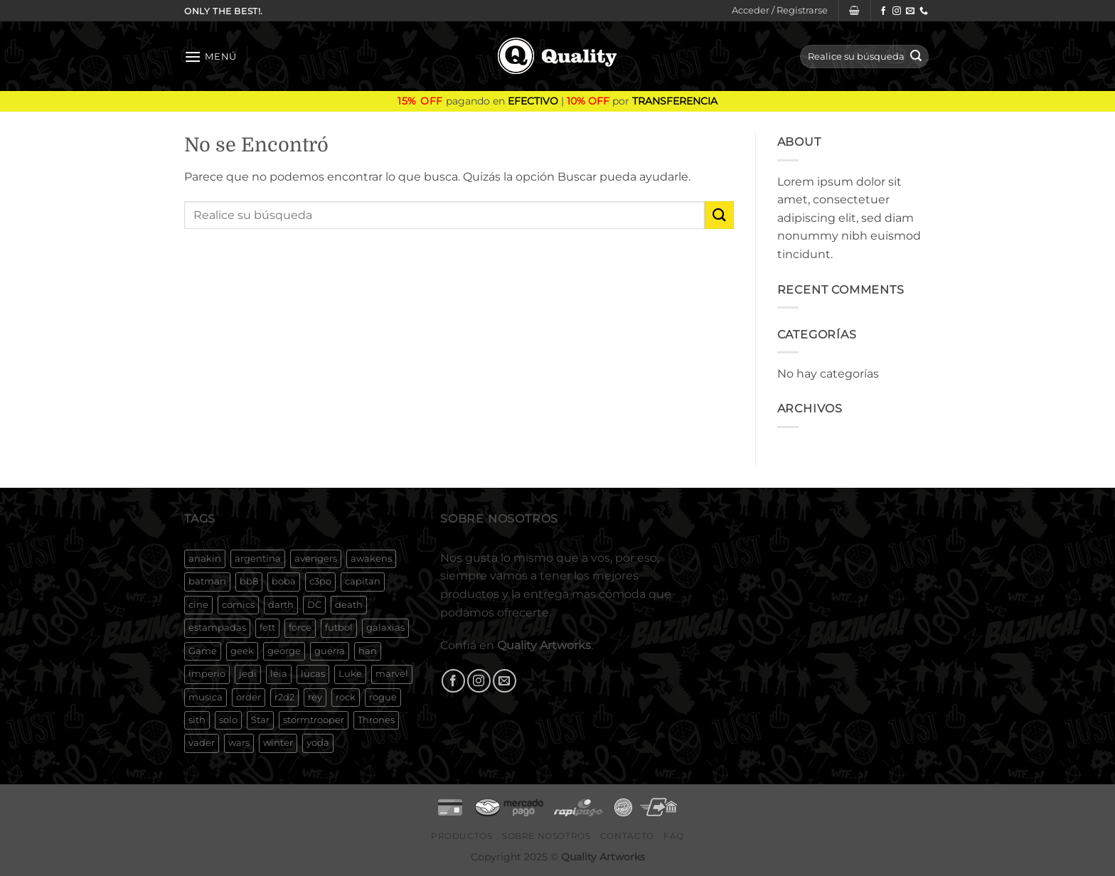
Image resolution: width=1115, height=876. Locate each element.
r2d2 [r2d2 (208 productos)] (284, 697)
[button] (780, 10)
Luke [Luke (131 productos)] (350, 673)
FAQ (673, 835)
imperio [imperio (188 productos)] (206, 673)
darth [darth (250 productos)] (281, 604)
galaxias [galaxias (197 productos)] (385, 627)
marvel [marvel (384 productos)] (391, 673)
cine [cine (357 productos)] (198, 604)
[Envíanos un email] (910, 11)
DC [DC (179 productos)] (314, 604)
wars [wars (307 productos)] (239, 742)
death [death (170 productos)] (349, 604)
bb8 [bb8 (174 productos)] (249, 581)
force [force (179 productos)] (300, 627)
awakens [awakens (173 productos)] (371, 558)
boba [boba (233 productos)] (284, 581)
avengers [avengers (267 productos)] (315, 558)
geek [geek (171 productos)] (242, 651)
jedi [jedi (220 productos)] (248, 673)
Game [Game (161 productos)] (202, 651)
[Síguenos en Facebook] (883, 11)
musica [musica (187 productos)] (205, 697)
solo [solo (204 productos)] (228, 720)
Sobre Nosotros (546, 835)
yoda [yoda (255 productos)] (317, 742)
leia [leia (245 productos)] (278, 673)
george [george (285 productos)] (284, 651)
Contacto (627, 835)
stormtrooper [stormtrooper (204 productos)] (313, 720)
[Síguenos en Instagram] (896, 11)
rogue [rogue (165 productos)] (383, 697)
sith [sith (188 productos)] (197, 720)
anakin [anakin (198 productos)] (204, 558)
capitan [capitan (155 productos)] (362, 581)
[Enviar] (916, 57)
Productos (462, 835)
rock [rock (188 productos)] (346, 697)
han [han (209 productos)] (367, 651)
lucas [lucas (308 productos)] (313, 673)
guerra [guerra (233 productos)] (329, 651)
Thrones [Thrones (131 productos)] (376, 720)
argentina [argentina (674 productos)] (258, 558)
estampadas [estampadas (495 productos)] (217, 627)
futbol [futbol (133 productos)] (339, 627)
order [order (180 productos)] (248, 697)
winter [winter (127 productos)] (278, 742)
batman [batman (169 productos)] (207, 581)
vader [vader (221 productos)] (201, 742)
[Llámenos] (923, 11)
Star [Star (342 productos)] (260, 720)
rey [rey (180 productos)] (315, 697)
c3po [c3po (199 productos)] (320, 581)
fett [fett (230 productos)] (267, 627)
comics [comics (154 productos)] (238, 604)
